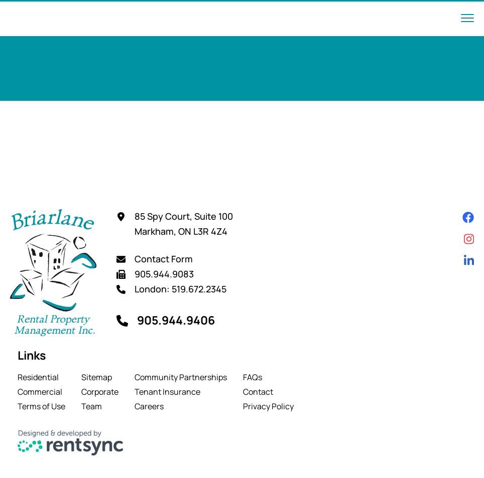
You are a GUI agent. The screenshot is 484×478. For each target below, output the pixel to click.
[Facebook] (468, 217)
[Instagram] (469, 239)
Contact (258, 391)
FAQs (252, 377)
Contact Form (164, 259)
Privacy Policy (268, 406)
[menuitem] (41, 377)
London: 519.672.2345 (180, 289)
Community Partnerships (181, 377)
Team (91, 406)
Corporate (99, 391)
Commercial (40, 391)
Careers (149, 406)
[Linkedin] (469, 260)
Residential (38, 377)
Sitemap (96, 377)
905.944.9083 (164, 274)
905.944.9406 (176, 320)
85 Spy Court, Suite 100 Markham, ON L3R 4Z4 (184, 223)
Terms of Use (41, 406)
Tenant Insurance (167, 391)
